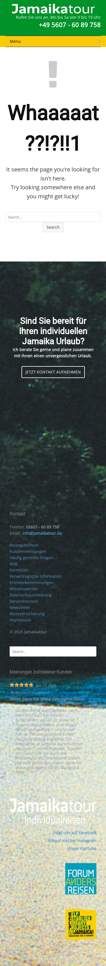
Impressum (20, 620)
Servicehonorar (24, 601)
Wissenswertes (24, 588)
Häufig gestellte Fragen (31, 557)
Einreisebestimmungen (32, 582)
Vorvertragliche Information (36, 576)
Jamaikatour (41, 692)
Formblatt (19, 570)
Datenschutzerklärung (31, 595)
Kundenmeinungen (28, 551)
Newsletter (20, 607)
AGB (14, 563)
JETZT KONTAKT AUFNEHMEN (53, 372)
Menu (55, 41)
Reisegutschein (24, 545)
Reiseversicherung (27, 613)
